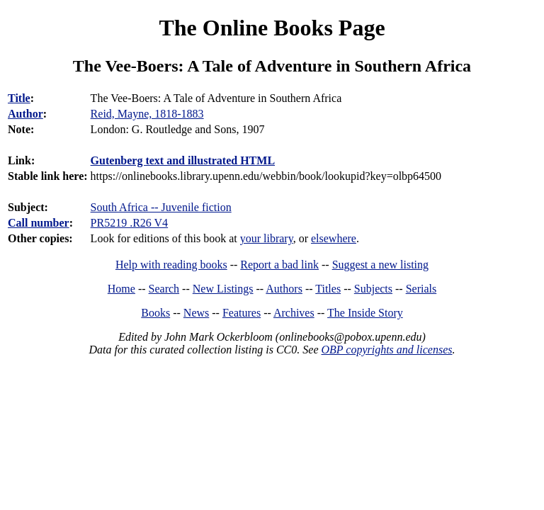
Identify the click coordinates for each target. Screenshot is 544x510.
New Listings (223, 289)
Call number (38, 223)
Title (19, 98)
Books (155, 313)
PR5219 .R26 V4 (130, 223)
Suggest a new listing (380, 265)
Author (25, 114)
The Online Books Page (272, 27)
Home (121, 289)
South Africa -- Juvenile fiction (161, 207)
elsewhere (333, 238)
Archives (293, 313)
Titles (328, 289)
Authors (284, 289)
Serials (421, 289)
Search (164, 289)
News (196, 313)
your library (266, 238)
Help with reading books (171, 265)
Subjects (373, 289)
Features (241, 313)
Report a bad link (279, 265)
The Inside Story (365, 313)
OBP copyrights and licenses (386, 350)
